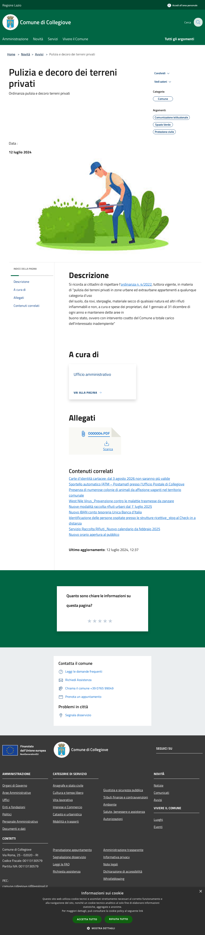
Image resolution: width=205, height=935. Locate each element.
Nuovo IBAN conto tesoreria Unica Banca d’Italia (105, 512)
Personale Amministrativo (20, 821)
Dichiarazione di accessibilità (122, 871)
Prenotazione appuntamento (72, 849)
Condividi (162, 73)
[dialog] (102, 911)
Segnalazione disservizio (69, 857)
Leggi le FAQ (61, 864)
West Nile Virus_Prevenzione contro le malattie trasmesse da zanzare (121, 501)
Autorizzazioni (113, 818)
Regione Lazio (11, 5)
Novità (25, 54)
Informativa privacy (116, 857)
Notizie (158, 785)
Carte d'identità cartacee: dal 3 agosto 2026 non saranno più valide (119, 478)
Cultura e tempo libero (68, 792)
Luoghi (158, 819)
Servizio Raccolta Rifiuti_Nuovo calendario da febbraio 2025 (114, 529)
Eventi (158, 826)
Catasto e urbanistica (67, 814)
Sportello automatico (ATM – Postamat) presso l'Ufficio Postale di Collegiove (126, 484)
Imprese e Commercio (67, 807)
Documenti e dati (14, 828)
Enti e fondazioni (13, 807)
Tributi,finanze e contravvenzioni (125, 797)
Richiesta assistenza (66, 871)
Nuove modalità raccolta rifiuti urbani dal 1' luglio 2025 (110, 506)
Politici (7, 814)
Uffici (5, 799)
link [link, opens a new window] (141, 911)
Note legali (110, 864)
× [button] (200, 891)
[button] (102, 928)
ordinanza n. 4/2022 (136, 284)
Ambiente (110, 804)
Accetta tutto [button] (87, 919)
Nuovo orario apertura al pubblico (94, 534)
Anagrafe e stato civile (68, 785)
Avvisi (39, 54)
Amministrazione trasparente (123, 849)
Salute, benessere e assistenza (124, 811)
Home (11, 54)
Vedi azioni (163, 81)
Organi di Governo (14, 785)
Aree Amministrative (16, 792)
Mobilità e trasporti (66, 821)
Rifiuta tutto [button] (118, 919)
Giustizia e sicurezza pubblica (123, 790)
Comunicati (161, 792)
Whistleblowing (113, 878)
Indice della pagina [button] (25, 269)
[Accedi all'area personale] (182, 5)
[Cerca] (198, 22)
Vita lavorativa (63, 799)
